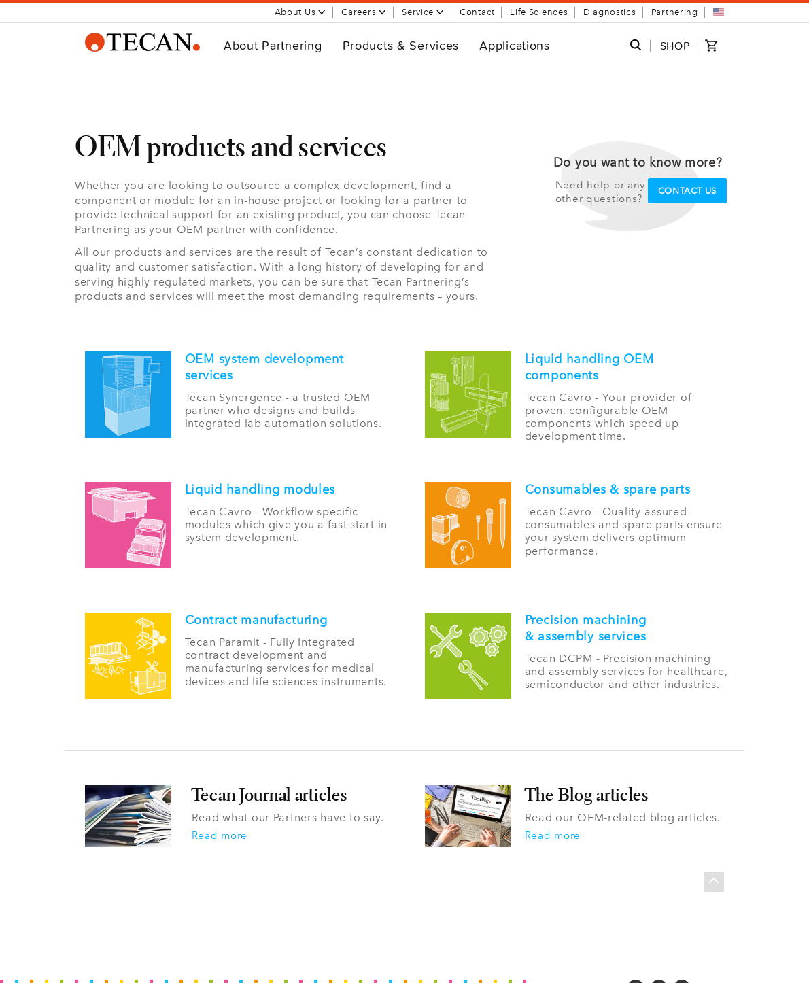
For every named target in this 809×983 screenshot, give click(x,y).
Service (423, 12)
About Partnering (273, 45)
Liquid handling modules (260, 488)
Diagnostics (609, 12)
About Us (301, 12)
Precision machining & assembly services (586, 621)
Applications (514, 45)
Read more (221, 824)
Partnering (674, 12)
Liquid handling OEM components (589, 367)
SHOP (675, 45)
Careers (364, 12)
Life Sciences (539, 12)
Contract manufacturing (256, 613)
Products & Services (401, 45)
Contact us (687, 191)
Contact (477, 12)
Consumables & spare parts (608, 488)
